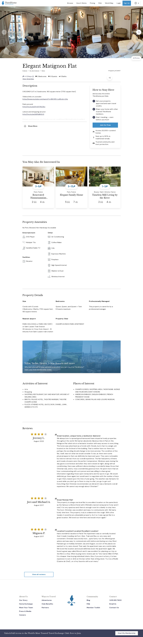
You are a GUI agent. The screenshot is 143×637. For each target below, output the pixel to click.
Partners (45, 607)
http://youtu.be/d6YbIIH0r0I (33, 114)
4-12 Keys (28, 76)
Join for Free (105, 125)
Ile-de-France (34, 71)
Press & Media (25, 611)
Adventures (47, 600)
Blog (88, 600)
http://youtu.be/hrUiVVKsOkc (34, 106)
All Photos (136, 58)
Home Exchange (26, 604)
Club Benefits (47, 604)
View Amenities (28, 79)
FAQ (88, 604)
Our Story (23, 600)
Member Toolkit (93, 607)
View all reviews (39, 574)
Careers (22, 615)
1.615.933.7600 (115, 600)
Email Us (112, 604)
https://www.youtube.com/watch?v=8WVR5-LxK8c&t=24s (45, 99)
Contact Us (114, 607)
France (25, 71)
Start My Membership (126, 633)
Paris (43, 71)
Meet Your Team (26, 607)
